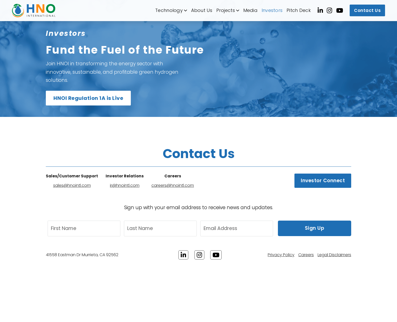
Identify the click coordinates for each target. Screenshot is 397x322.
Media (250, 10)
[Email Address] (236, 228)
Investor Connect (323, 180)
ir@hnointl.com (124, 185)
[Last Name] (160, 228)
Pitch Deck (299, 10)
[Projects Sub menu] (237, 10)
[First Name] (84, 228)
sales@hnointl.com (72, 185)
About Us (201, 10)
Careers (306, 255)
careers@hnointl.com (172, 185)
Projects (225, 10)
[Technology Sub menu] (185, 10)
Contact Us (367, 10)
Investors (272, 10)
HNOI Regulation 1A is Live (88, 98)
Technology (169, 10)
